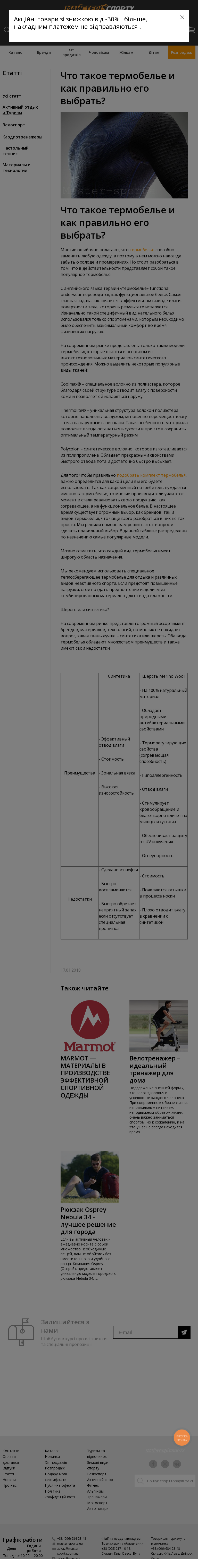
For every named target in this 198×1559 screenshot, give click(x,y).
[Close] (182, 17)
